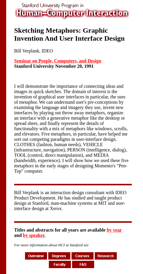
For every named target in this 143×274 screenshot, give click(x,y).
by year (114, 229)
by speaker (33, 235)
